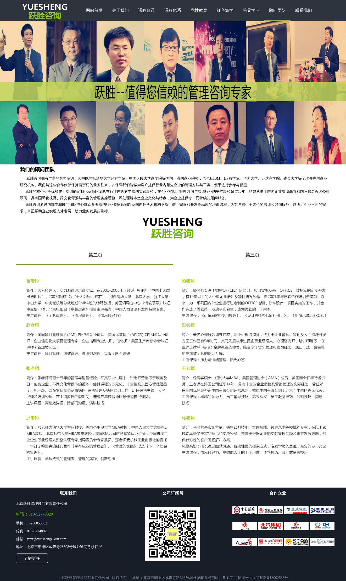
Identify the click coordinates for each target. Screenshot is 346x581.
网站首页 (94, 10)
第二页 (95, 255)
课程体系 (172, 10)
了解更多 (32, 558)
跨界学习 (251, 10)
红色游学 (225, 10)
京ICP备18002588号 (272, 578)
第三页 (252, 255)
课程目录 (146, 10)
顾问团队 (277, 10)
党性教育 (199, 10)
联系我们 (303, 10)
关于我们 (120, 10)
